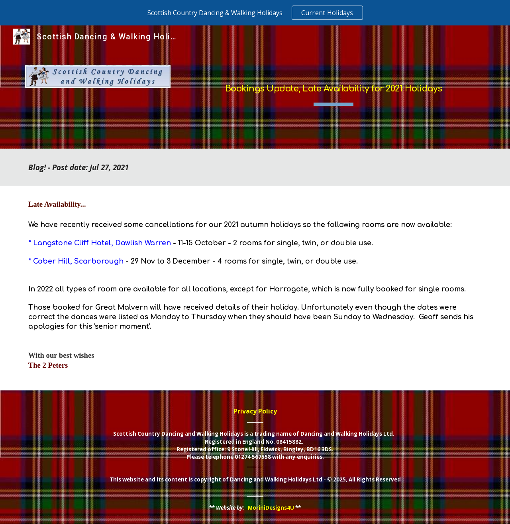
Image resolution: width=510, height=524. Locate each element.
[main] (333, 87)
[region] (255, 12)
